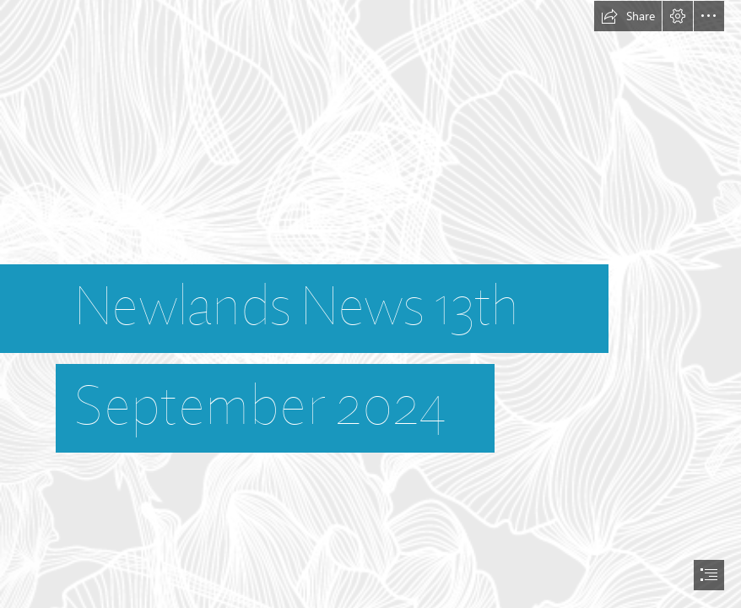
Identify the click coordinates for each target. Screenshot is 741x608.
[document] (370, 304)
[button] (628, 16)
